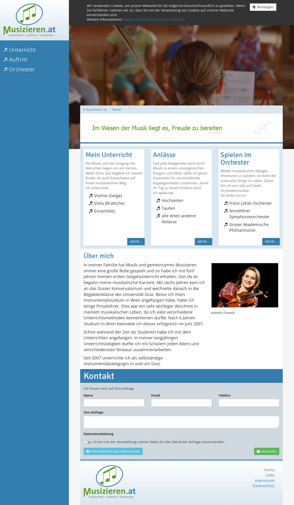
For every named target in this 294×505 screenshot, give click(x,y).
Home (116, 109)
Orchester (22, 69)
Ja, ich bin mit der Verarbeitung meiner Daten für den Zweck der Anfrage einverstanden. (154, 442)
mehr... (136, 241)
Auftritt (18, 59)
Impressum (265, 480)
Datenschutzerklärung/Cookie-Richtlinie (154, 19)
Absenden (267, 451)
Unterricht (22, 49)
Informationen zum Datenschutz (113, 451)
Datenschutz (264, 485)
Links (270, 475)
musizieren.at (96, 109)
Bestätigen (263, 7)
